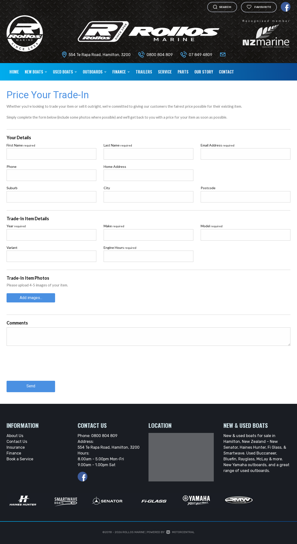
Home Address (115, 166)
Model (212, 226)
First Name (21, 145)
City (107, 188)
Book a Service (20, 458)
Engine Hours (120, 247)
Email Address (217, 145)
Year (16, 226)
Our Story (203, 72)
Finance (121, 72)
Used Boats (65, 72)
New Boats (36, 72)
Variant (12, 247)
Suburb (12, 188)
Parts (183, 72)
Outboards (95, 72)
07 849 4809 (200, 54)
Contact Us (17, 441)
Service (165, 72)
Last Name (118, 145)
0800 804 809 (160, 54)
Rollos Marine (134, 532)
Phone (11, 166)
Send (30, 386)
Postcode (208, 188)
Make (114, 226)
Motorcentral (180, 532)
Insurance (16, 447)
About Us (15, 435)
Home (14, 72)
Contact (226, 72)
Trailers (144, 72)
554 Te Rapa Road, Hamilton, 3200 (100, 54)
